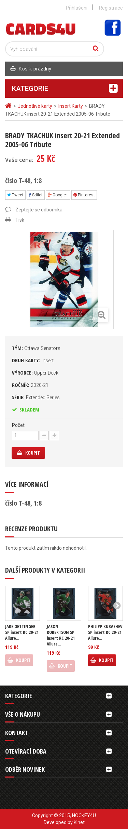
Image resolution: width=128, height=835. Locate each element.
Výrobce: (35, 372)
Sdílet (36, 195)
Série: (36, 397)
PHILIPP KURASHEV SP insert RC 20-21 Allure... (105, 632)
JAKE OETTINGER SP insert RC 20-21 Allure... (22, 632)
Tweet (15, 195)
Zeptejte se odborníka (38, 209)
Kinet (79, 822)
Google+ (58, 195)
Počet (18, 425)
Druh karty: (33, 360)
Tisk (19, 220)
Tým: (36, 347)
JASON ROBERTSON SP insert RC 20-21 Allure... (61, 635)
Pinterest (84, 195)
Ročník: (30, 384)
